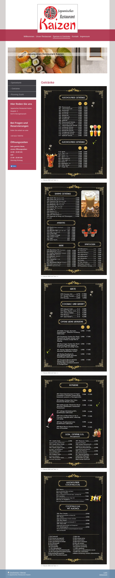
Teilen (13, 166)
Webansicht (103, 575)
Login (105, 572)
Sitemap (23, 572)
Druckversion (13, 572)
